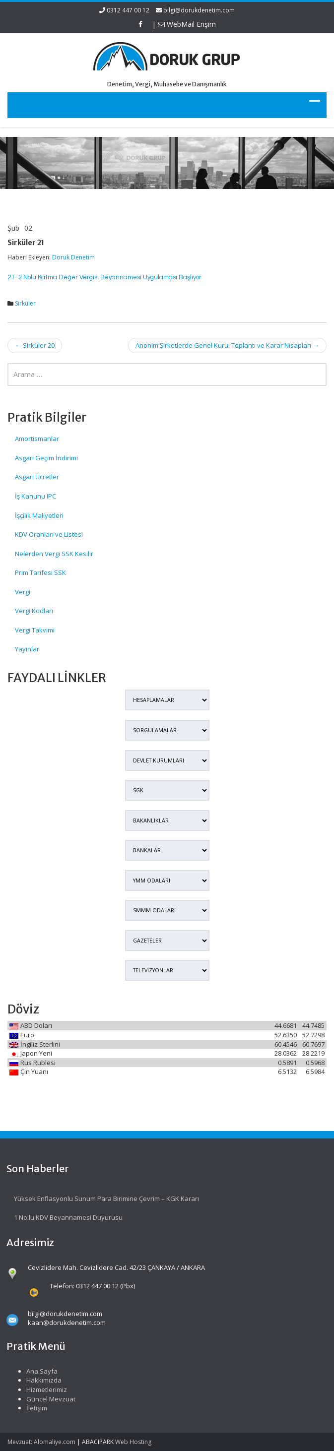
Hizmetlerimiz (38, 1389)
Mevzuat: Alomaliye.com (41, 1442)
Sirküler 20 (35, 345)
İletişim (28, 1407)
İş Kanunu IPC (35, 496)
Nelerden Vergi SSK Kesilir (54, 553)
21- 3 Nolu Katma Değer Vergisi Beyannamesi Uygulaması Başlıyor (104, 277)
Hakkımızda (36, 1380)
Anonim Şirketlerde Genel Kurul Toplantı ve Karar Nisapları (227, 345)
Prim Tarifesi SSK (40, 572)
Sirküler (25, 303)
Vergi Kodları (34, 610)
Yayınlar (27, 648)
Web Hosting (133, 1442)
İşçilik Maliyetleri (39, 515)
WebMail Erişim (187, 24)
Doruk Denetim (73, 257)
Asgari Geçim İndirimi (46, 457)
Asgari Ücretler (37, 476)
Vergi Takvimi (35, 630)
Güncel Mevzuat (42, 1398)
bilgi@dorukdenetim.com (199, 10)
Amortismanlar (37, 438)
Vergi (22, 591)
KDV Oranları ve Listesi (49, 534)
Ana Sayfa (34, 1371)
